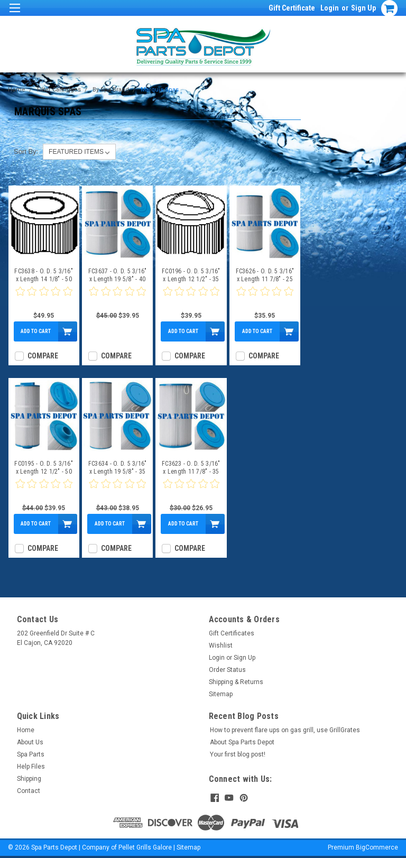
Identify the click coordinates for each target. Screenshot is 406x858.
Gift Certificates (231, 633)
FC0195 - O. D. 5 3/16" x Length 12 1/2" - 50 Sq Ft (43, 468)
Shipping (29, 778)
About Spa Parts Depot (242, 742)
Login (329, 8)
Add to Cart (36, 331)
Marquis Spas (160, 89)
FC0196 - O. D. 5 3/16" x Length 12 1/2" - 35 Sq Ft (191, 275)
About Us (30, 742)
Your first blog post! (237, 754)
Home (16, 89)
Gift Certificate (292, 8)
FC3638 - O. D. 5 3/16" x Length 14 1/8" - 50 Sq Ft (43, 275)
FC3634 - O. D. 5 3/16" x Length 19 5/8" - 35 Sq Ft (117, 468)
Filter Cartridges (59, 89)
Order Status (227, 670)
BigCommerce (377, 847)
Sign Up (363, 8)
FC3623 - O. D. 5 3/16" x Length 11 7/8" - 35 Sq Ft (191, 468)
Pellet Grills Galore (145, 847)
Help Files (31, 766)
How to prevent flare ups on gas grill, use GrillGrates (285, 730)
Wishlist (221, 645)
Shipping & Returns (236, 682)
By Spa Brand (111, 89)
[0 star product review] (43, 297)
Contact (28, 791)
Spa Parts (30, 754)
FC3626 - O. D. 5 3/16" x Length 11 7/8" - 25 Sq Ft (265, 275)
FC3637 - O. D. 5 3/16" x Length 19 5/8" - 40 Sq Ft (117, 275)
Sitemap (221, 694)
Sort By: (26, 151)
